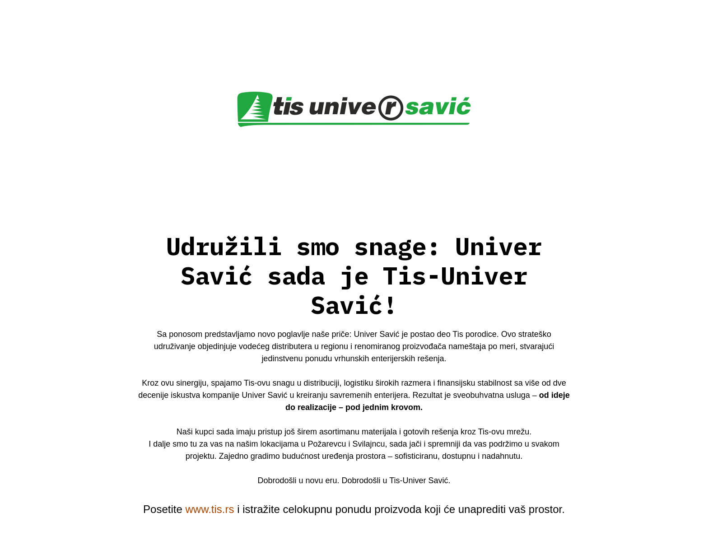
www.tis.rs (209, 509)
